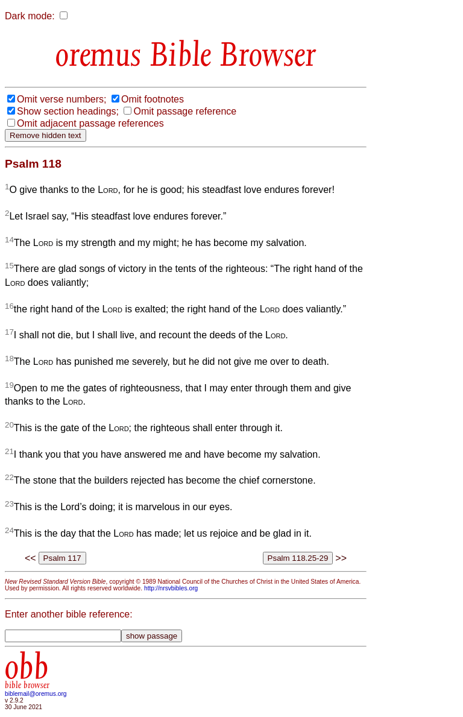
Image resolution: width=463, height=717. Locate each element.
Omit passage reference (184, 111)
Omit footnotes (152, 99)
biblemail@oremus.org (36, 693)
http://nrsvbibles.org (171, 588)
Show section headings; (68, 111)
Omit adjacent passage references (90, 123)
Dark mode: (30, 16)
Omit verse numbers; (61, 99)
